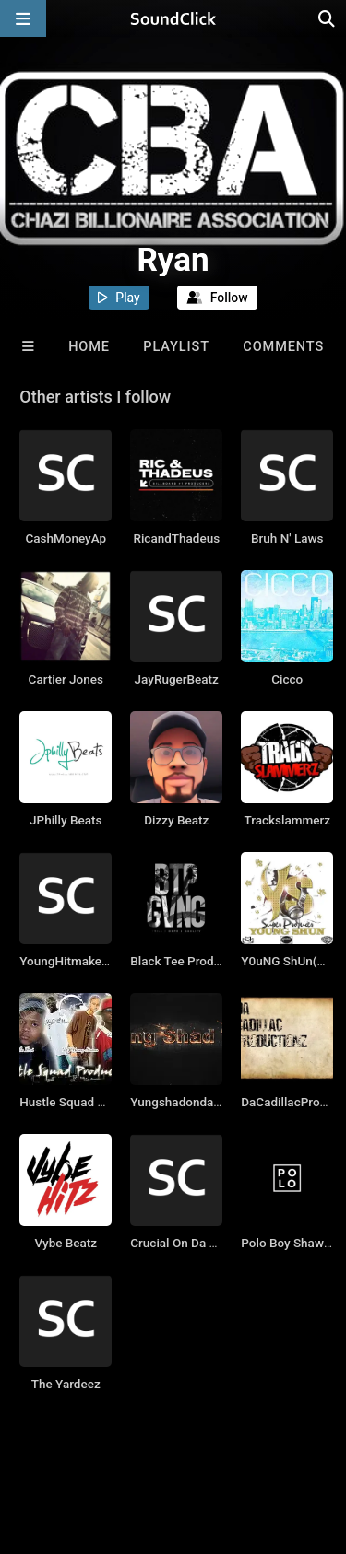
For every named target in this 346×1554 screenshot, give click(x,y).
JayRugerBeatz (177, 679)
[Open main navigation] (23, 18)
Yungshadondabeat (184, 1101)
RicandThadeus (176, 538)
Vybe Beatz (65, 1242)
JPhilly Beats (65, 819)
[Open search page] (327, 18)
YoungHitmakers (66, 960)
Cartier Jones (66, 679)
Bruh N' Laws (287, 538)
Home (89, 347)
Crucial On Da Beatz (185, 1242)
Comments (283, 347)
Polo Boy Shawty (287, 1242)
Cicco (287, 679)
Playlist (176, 347)
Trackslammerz (287, 819)
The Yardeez (66, 1383)
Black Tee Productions (192, 960)
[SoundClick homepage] (173, 18)
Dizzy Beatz (176, 819)
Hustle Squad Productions (91, 1101)
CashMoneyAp (65, 538)
